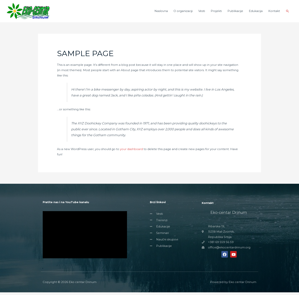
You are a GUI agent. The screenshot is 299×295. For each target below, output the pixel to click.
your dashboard (131, 151)
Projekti (216, 12)
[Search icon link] (287, 12)
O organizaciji (183, 12)
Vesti (201, 12)
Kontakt (274, 12)
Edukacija (256, 12)
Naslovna (161, 12)
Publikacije (235, 12)
